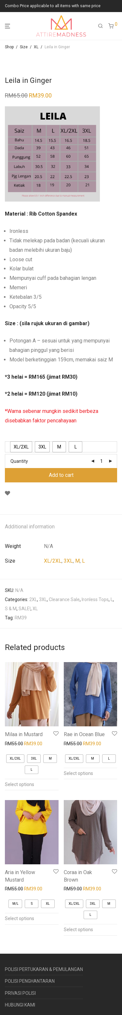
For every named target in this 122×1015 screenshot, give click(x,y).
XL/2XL (52, 561)
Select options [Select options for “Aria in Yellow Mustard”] (19, 918)
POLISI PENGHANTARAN (30, 981)
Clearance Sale (64, 599)
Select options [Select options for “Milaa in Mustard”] (19, 784)
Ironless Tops (95, 599)
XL (36, 47)
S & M (11, 608)
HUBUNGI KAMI (20, 1004)
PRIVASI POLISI (20, 993)
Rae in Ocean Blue (84, 734)
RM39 (21, 617)
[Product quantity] (101, 461)
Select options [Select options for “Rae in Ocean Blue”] (78, 773)
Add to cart (61, 475)
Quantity (19, 461)
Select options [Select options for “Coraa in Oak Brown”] (78, 929)
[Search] (100, 26)
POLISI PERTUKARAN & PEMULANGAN (44, 969)
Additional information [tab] (30, 526)
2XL (33, 599)
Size (24, 47)
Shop (9, 47)
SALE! (25, 608)
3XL (68, 561)
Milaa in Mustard (24, 734)
